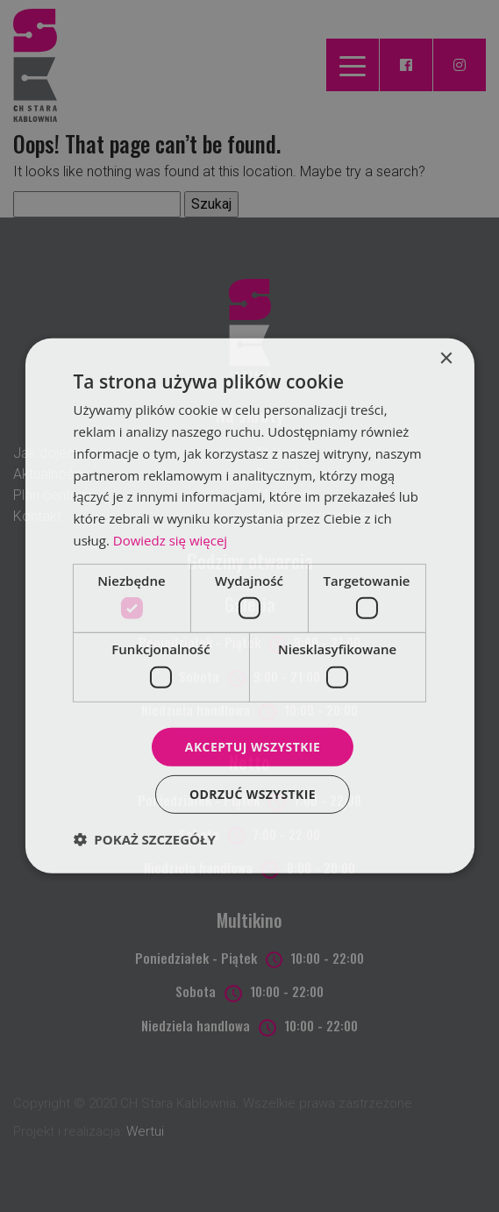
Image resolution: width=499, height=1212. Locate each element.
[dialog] (249, 606)
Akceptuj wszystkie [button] (252, 746)
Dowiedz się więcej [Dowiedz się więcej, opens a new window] (170, 540)
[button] (144, 839)
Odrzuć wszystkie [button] (252, 794)
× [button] (446, 359)
